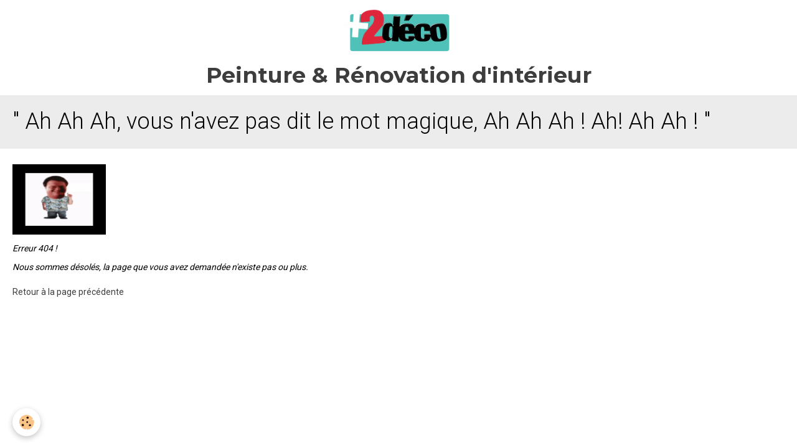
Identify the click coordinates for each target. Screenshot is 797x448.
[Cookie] (26, 422)
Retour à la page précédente (68, 292)
